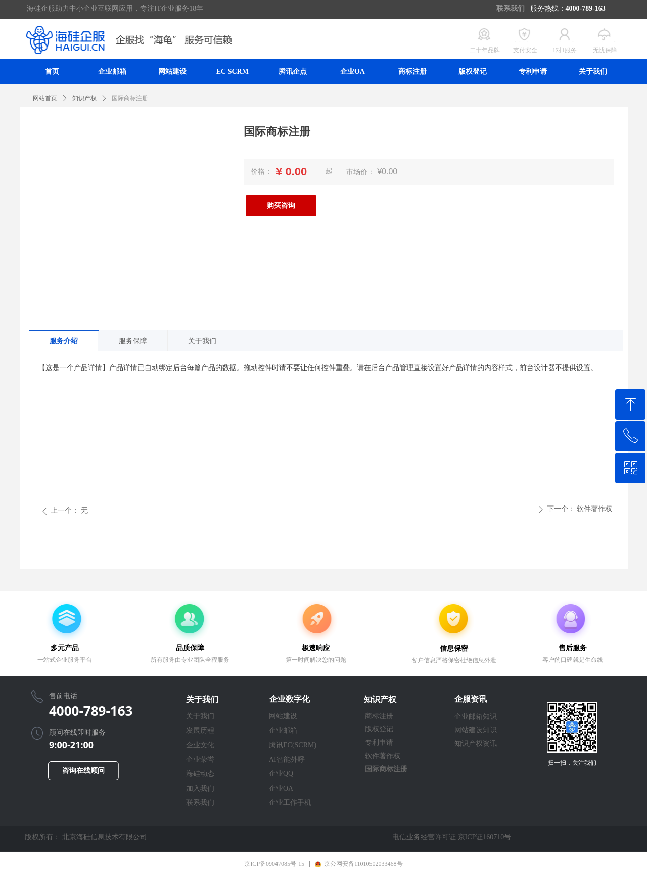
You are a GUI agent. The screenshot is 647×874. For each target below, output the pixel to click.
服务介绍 (64, 341)
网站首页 (45, 98)
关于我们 (202, 341)
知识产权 (84, 98)
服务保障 (133, 341)
